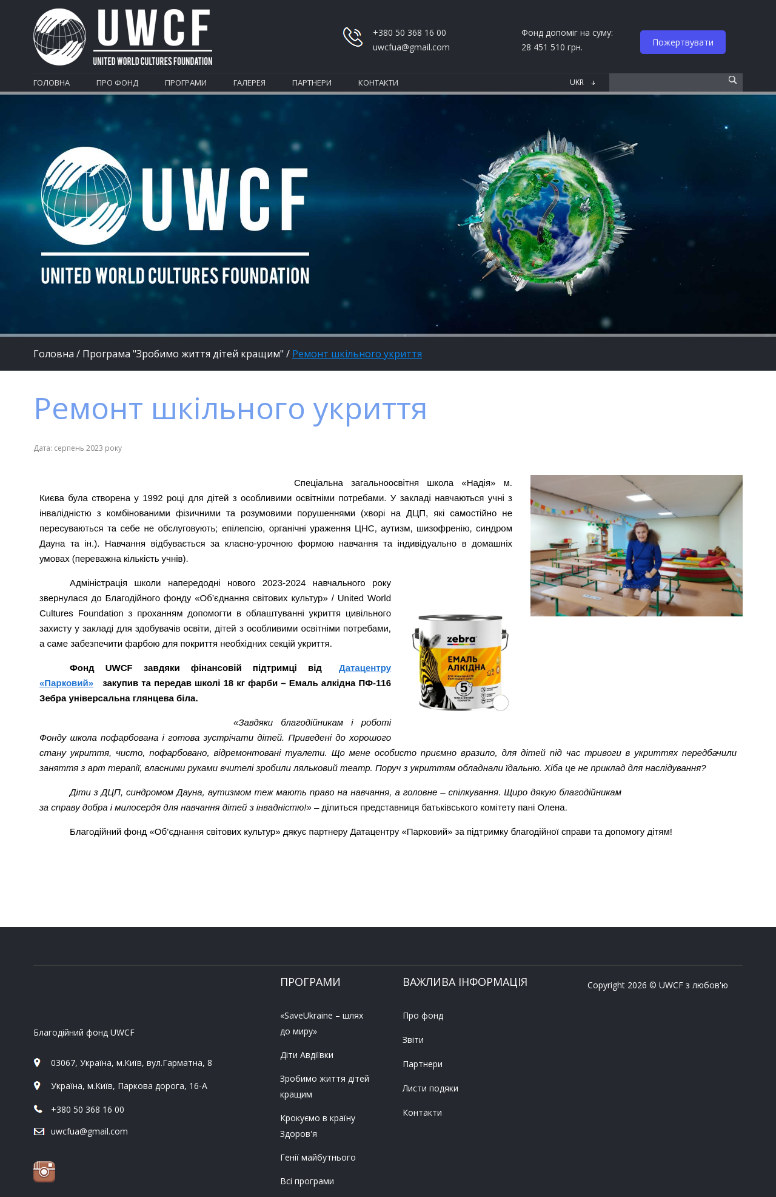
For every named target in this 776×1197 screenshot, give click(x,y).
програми (186, 82)
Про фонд (423, 1015)
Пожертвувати (683, 42)
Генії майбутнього (318, 1157)
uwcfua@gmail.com (411, 47)
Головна (51, 82)
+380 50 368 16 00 (87, 1109)
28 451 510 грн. (552, 47)
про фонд (117, 82)
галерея (249, 82)
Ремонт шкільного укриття (357, 353)
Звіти (413, 1039)
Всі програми (307, 1181)
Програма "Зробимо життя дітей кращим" (183, 353)
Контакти (422, 1112)
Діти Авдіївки (306, 1054)
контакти (378, 82)
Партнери (423, 1064)
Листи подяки (430, 1088)
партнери (312, 82)
